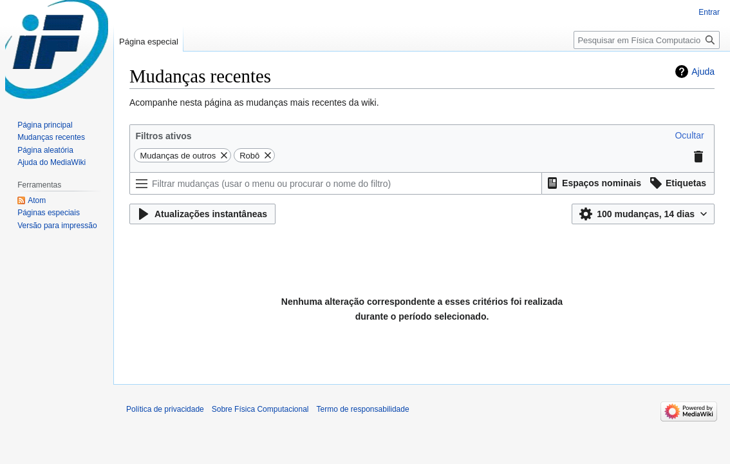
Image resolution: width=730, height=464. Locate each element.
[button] (689, 135)
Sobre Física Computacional (260, 409)
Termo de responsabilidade (363, 409)
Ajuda (703, 71)
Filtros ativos (163, 136)
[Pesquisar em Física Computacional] (647, 40)
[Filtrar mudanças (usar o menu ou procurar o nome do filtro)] (335, 183)
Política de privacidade (165, 409)
